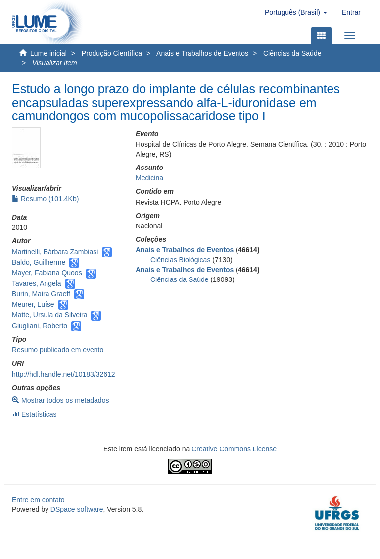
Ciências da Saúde (292, 53)
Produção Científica (112, 53)
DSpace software (76, 509)
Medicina (149, 178)
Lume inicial (48, 53)
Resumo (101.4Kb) (45, 199)
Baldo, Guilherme (38, 262)
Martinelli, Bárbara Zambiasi (55, 252)
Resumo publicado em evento (57, 350)
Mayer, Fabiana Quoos (47, 273)
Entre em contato (38, 499)
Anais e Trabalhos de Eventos (202, 53)
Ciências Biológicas (180, 260)
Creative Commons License (234, 449)
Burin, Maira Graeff (41, 294)
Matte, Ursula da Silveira (50, 315)
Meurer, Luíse (33, 304)
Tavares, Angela (36, 283)
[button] (295, 12)
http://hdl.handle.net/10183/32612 (63, 374)
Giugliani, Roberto (39, 326)
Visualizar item (54, 63)
